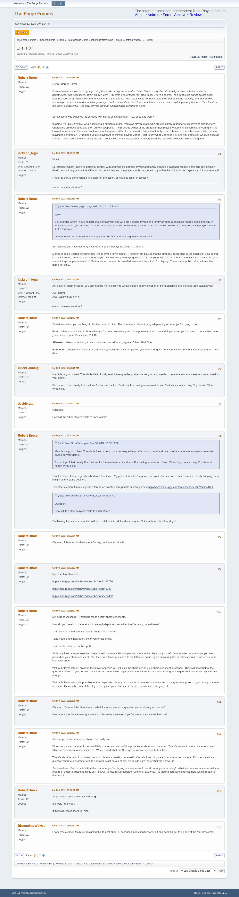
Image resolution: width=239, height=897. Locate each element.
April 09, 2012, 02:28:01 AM (65, 701)
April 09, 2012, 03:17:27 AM (65, 733)
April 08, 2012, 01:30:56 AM (65, 279)
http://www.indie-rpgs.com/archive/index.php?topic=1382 (181, 487)
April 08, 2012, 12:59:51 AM (65, 77)
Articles (154, 15)
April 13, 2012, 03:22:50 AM (65, 825)
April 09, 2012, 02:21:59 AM (65, 611)
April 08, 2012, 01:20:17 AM (65, 199)
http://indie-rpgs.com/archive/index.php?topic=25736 (82, 581)
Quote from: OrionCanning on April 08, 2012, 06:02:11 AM (88, 443)
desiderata (25, 403)
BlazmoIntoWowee (31, 825)
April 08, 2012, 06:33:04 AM (65, 403)
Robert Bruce (27, 77)
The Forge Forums (33, 13)
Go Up (19, 855)
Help (196, 893)
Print (219, 67)
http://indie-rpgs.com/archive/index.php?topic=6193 (81, 588)
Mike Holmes (115, 40)
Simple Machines (38, 893)
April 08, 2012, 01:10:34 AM (65, 153)
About (139, 15)
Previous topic (198, 56)
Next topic (216, 56)
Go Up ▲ (222, 893)
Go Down (21, 67)
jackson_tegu (28, 153)
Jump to (173, 870)
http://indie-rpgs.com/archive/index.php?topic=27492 (82, 596)
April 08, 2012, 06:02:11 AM (65, 368)
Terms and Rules (208, 893)
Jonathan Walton (132, 40)
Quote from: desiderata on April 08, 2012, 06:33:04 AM (86, 495)
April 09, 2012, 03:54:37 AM (65, 790)
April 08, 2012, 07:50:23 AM (65, 435)
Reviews (196, 15)
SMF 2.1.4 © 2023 (20, 893)
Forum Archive (174, 15)
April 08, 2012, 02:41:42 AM (65, 318)
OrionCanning (28, 368)
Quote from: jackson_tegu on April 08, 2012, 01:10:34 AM (88, 206)
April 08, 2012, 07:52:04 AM (65, 536)
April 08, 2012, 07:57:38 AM (65, 568)
